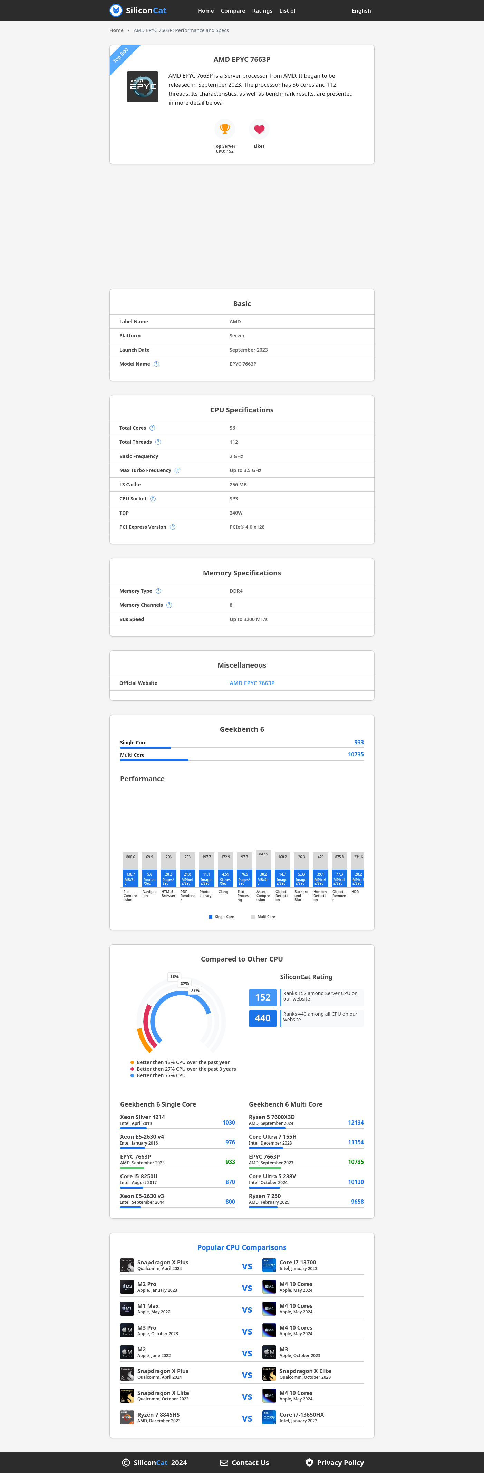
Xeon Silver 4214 (142, 1117)
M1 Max (148, 1306)
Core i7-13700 (298, 1262)
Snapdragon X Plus (162, 1262)
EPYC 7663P (135, 1156)
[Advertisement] (242, 226)
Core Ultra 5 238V (272, 1176)
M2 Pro (146, 1284)
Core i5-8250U (139, 1176)
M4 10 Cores (296, 1284)
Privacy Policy (340, 1462)
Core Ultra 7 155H (273, 1136)
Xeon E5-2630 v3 (142, 1196)
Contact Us (250, 1462)
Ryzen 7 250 (265, 1196)
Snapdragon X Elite (305, 1371)
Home (206, 11)
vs (247, 1265)
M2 (141, 1349)
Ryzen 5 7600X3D (272, 1117)
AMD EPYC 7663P (252, 683)
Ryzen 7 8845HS (158, 1414)
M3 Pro (146, 1327)
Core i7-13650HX (302, 1414)
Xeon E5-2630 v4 (142, 1136)
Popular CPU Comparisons (242, 1247)
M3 (284, 1349)
